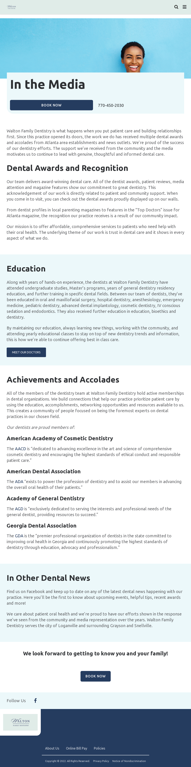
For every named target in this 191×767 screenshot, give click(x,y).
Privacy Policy (101, 761)
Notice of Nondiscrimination (129, 761)
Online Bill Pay (76, 748)
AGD (19, 508)
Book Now (51, 105)
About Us (52, 748)
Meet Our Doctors (26, 352)
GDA (19, 535)
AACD (20, 448)
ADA (19, 481)
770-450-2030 (111, 105)
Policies (99, 748)
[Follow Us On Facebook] (35, 701)
